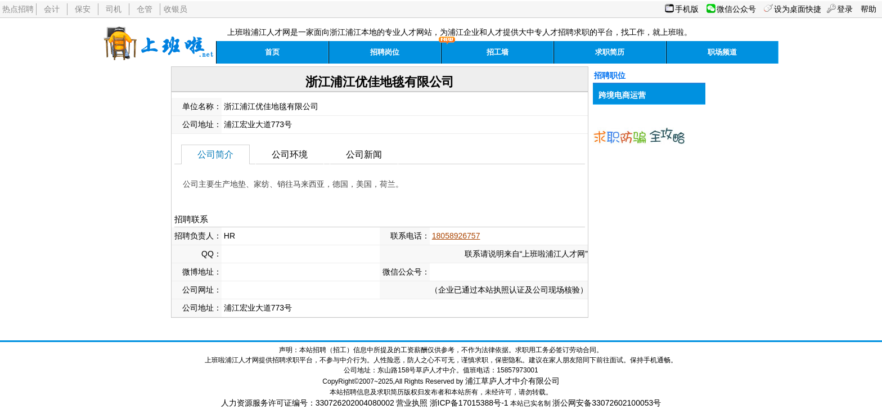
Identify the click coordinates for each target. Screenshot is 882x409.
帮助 (868, 9)
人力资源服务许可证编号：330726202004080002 (307, 402)
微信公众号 (736, 9)
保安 (83, 9)
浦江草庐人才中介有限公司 (512, 380)
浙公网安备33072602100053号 (606, 402)
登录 (845, 9)
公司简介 (215, 154)
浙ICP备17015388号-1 (469, 402)
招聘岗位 (384, 52)
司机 (114, 9)
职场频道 (722, 52)
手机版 (687, 9)
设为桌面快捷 (797, 9)
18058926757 (456, 235)
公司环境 (290, 154)
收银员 (175, 9)
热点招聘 (18, 9)
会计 (52, 9)
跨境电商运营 (622, 95)
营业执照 (412, 402)
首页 (272, 52)
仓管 (144, 9)
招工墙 (497, 52)
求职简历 (609, 52)
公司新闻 (364, 154)
